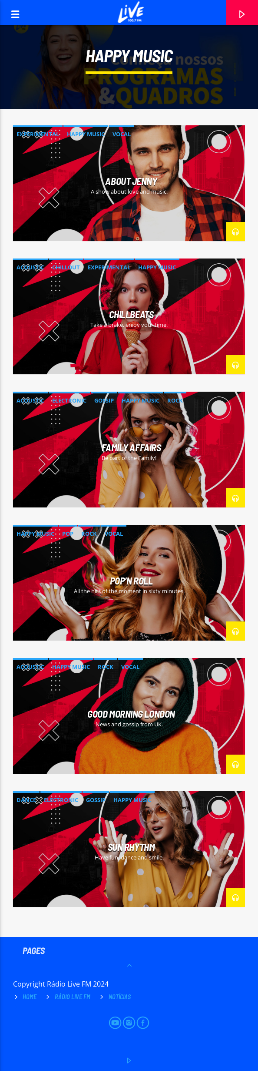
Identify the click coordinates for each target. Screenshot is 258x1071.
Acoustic (30, 267)
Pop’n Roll (131, 580)
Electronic (69, 400)
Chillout (66, 267)
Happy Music (86, 134)
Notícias (120, 996)
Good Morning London (131, 713)
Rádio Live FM (72, 996)
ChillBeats (131, 314)
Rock (175, 400)
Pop (67, 533)
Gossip (104, 400)
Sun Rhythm (131, 847)
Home (29, 996)
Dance (26, 800)
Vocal (121, 134)
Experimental (38, 134)
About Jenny (131, 181)
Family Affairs (131, 447)
